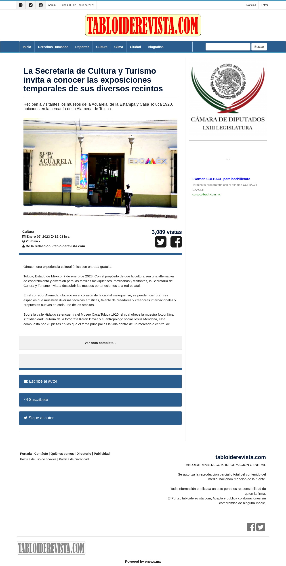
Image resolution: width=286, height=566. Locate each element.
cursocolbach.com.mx (206, 194)
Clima (118, 47)
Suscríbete (36, 399)
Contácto (41, 453)
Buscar (259, 46)
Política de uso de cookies (38, 459)
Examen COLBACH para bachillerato (221, 179)
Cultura (101, 47)
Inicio (27, 47)
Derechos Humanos (53, 47)
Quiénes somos (62, 453)
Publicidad (102, 453)
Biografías (155, 47)
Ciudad (135, 47)
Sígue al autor (39, 418)
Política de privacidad (74, 459)
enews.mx (153, 561)
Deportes (82, 47)
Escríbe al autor (40, 381)
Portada (26, 453)
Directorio (83, 453)
